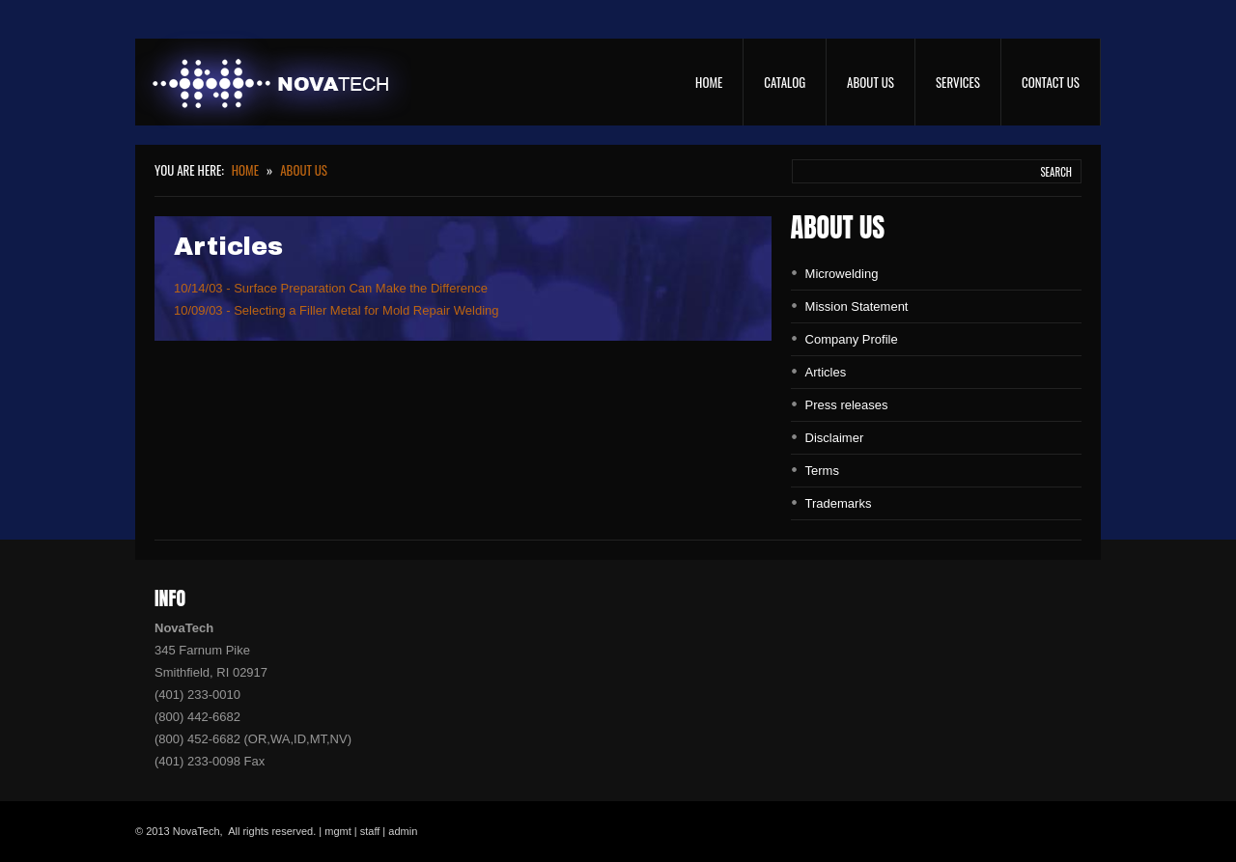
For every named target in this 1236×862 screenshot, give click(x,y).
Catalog (784, 82)
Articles (826, 372)
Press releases (846, 405)
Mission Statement (857, 306)
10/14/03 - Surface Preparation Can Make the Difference (331, 288)
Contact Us (1051, 82)
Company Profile (851, 339)
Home (708, 82)
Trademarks (838, 503)
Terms (822, 470)
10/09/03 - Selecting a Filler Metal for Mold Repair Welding (336, 310)
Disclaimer (834, 438)
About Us (870, 82)
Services (958, 82)
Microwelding (842, 273)
